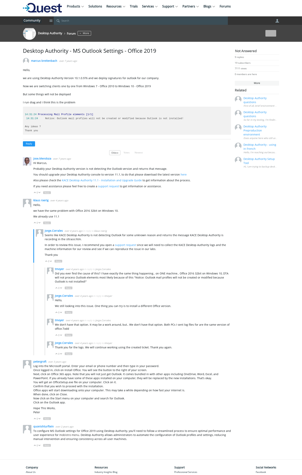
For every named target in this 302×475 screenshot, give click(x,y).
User (277, 21)
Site (51, 20)
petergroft (40, 361)
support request (109, 186)
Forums (225, 6)
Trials (134, 6)
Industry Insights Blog (106, 472)
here (184, 174)
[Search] (141, 20)
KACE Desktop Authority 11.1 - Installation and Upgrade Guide (102, 180)
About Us (31, 472)
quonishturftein (44, 426)
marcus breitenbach (44, 61)
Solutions (95, 6)
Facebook (261, 472)
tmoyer (60, 269)
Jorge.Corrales (54, 230)
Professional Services (185, 472)
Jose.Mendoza (42, 158)
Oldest (114, 152)
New (270, 33)
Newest (139, 152)
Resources (116, 6)
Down (39, 192)
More (93, 33)
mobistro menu (69, 435)
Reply (29, 143)
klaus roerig (41, 200)
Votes (127, 152)
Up (35, 192)
